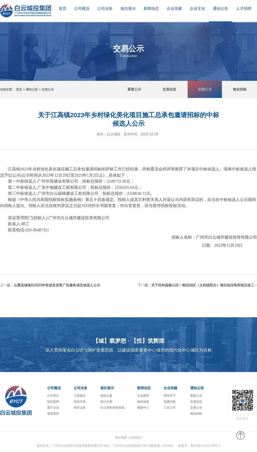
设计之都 (106, 401)
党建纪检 (170, 401)
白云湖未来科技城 (112, 407)
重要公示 (196, 395)
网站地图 (121, 437)
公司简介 (53, 395)
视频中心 (143, 407)
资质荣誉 (53, 413)
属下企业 (53, 407)
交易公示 (48, 89)
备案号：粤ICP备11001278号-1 (199, 445)
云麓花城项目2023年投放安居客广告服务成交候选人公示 (57, 285)
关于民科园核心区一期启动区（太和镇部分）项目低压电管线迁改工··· (204, 285)
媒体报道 (143, 401)
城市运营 (80, 407)
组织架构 (53, 401)
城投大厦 (106, 395)
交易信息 (196, 401)
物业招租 (196, 413)
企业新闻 (143, 395)
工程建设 (80, 395)
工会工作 (170, 407)
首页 (19, 89)
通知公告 (32, 89)
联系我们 (136, 437)
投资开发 (80, 401)
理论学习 (170, 395)
